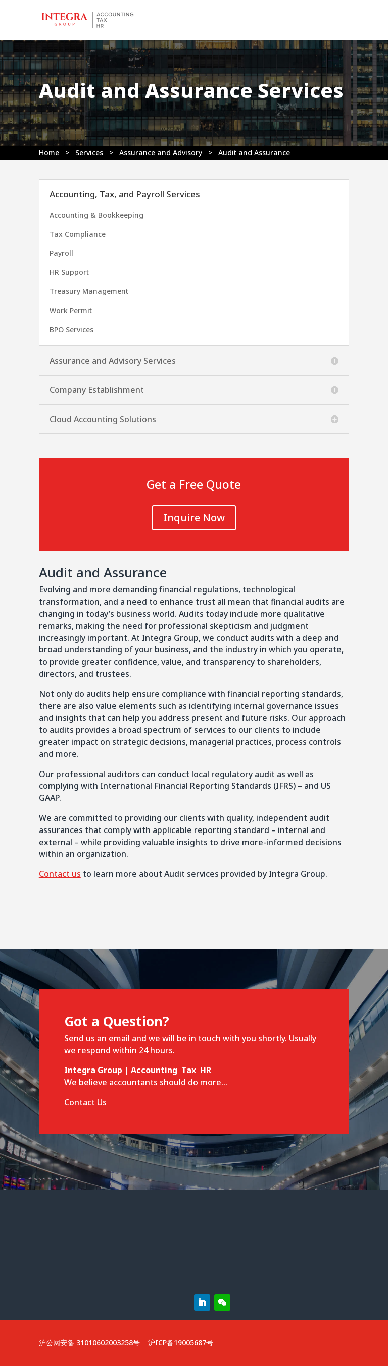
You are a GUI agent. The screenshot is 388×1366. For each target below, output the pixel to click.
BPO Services (71, 329)
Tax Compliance (78, 234)
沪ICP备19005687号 (180, 1342)
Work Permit (71, 310)
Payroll (61, 253)
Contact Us (85, 1102)
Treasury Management (89, 291)
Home (49, 152)
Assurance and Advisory (160, 152)
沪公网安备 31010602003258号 (89, 1342)
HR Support (69, 272)
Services (89, 152)
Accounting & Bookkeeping (96, 215)
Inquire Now (194, 517)
